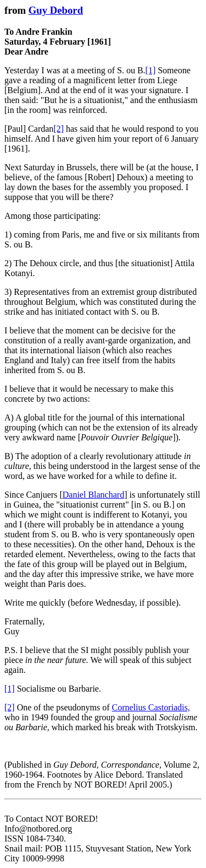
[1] (151, 70)
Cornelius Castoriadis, (151, 707)
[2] (58, 128)
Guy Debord (56, 10)
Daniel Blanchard (93, 494)
